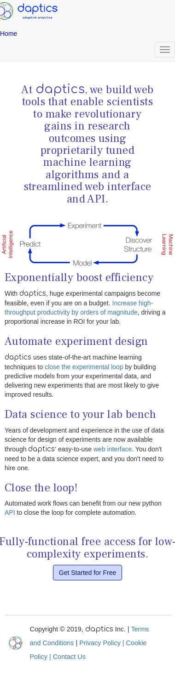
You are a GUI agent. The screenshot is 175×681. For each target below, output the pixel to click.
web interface (112, 449)
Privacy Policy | (102, 643)
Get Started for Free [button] (88, 572)
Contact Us (69, 656)
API (10, 512)
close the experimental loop (84, 367)
